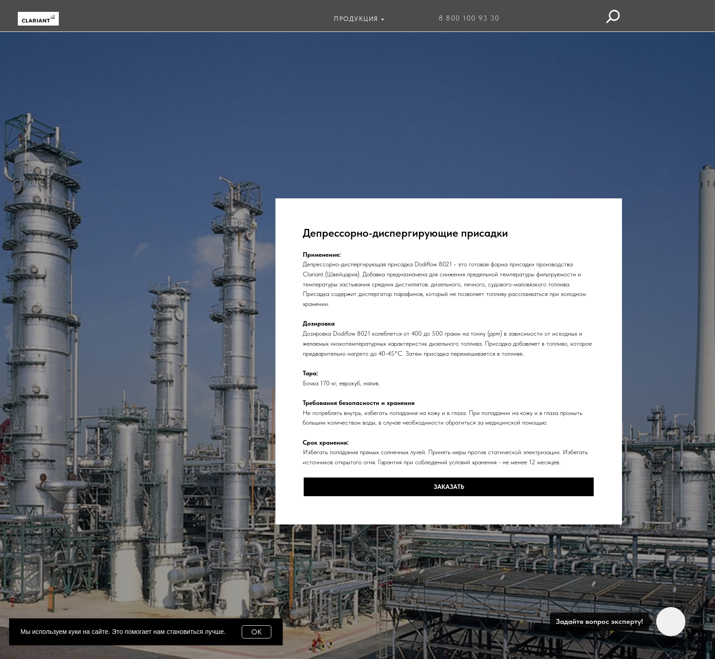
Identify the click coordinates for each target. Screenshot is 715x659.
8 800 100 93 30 (469, 18)
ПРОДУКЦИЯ (356, 18)
